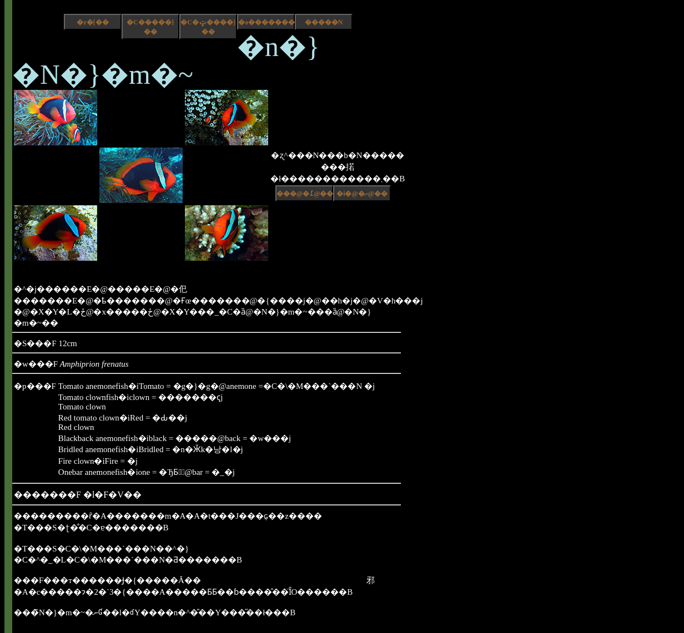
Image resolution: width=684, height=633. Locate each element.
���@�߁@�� (304, 194)
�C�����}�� (150, 27)
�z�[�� (92, 22)
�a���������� (266, 22)
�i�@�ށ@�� (362, 194)
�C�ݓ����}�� (207, 27)
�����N (324, 22)
